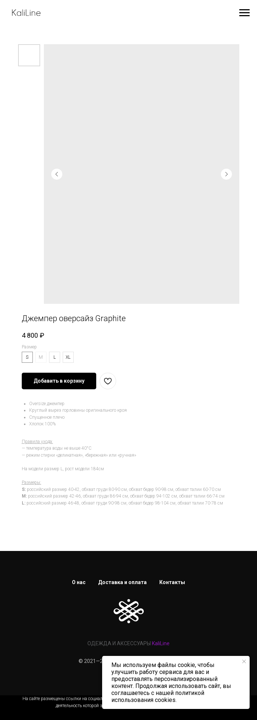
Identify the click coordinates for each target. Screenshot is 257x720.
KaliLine (161, 643)
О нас (79, 582)
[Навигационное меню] (244, 13)
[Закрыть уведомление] (244, 661)
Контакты (172, 582)
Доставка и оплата (122, 582)
